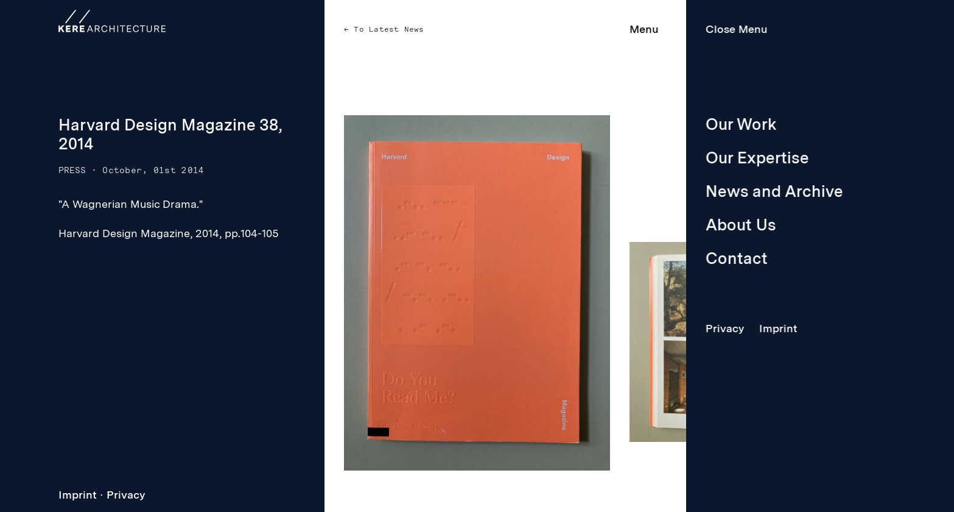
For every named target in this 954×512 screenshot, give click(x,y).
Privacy (126, 494)
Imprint (77, 494)
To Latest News (386, 29)
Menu (644, 29)
